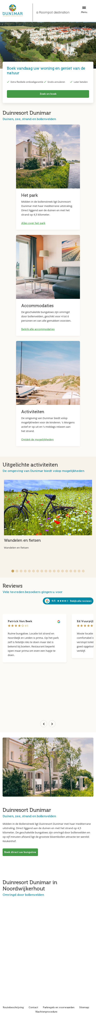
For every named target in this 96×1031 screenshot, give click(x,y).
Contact (33, 1007)
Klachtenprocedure (46, 1011)
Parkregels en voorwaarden (58, 1007)
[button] (12, 571)
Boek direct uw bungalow (20, 852)
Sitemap (84, 1007)
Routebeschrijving (13, 1007)
